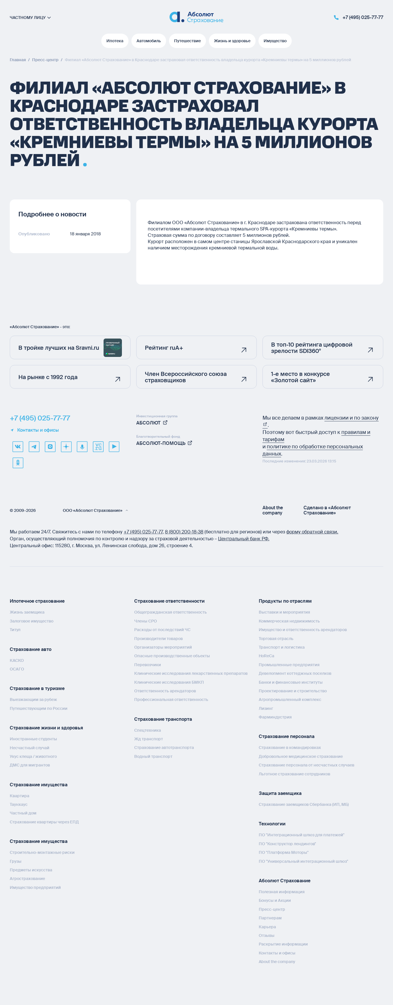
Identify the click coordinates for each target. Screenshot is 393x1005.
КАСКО (17, 660)
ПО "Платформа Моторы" (284, 852)
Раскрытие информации (283, 944)
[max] (50, 447)
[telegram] (34, 447)
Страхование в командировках (290, 747)
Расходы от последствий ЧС (162, 629)
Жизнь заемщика (27, 612)
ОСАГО (17, 669)
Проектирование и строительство (293, 690)
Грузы (16, 861)
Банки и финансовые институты (291, 682)
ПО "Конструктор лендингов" (287, 843)
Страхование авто (30, 649)
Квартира (19, 795)
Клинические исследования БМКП (169, 682)
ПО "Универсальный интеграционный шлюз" (303, 861)
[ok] (18, 463)
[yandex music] (82, 447)
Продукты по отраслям (285, 601)
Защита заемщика (280, 793)
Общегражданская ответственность (170, 612)
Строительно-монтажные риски (42, 852)
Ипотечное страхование (37, 601)
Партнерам (270, 918)
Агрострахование (27, 878)
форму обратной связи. (312, 532)
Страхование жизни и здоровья (46, 728)
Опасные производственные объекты (172, 655)
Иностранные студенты (33, 738)
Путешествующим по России (38, 708)
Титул (15, 629)
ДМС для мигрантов (30, 765)
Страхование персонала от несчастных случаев (306, 765)
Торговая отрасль (276, 638)
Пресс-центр (272, 909)
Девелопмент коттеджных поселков (295, 673)
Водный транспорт (153, 756)
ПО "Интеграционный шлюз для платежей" (302, 834)
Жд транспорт (148, 738)
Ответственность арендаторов (165, 690)
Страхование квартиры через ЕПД (44, 822)
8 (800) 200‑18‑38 (184, 532)
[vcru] (98, 447)
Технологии (272, 824)
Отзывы (267, 935)
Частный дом (23, 813)
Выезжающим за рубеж (33, 699)
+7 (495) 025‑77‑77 (143, 532)
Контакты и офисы (34, 430)
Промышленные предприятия (289, 664)
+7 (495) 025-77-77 (40, 418)
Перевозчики (147, 664)
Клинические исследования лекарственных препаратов (191, 673)
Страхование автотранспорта (164, 747)
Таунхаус (19, 804)
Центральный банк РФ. (243, 539)
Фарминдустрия (275, 717)
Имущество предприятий (35, 887)
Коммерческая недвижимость (289, 621)
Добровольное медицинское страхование (301, 756)
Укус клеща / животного (33, 756)
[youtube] (114, 447)
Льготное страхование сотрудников (294, 774)
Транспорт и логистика (282, 647)
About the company (272, 510)
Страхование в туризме (37, 688)
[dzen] (66, 447)
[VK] (18, 447)
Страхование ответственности (169, 601)
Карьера (267, 926)
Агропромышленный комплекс (290, 699)
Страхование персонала (286, 736)
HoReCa (266, 655)
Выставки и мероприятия (284, 612)
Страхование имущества (38, 785)
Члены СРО (145, 621)
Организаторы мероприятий (163, 647)
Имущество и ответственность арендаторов (303, 629)
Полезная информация (282, 891)
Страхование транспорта (163, 719)
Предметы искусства (31, 870)
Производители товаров (158, 638)
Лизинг (266, 708)
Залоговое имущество (31, 621)
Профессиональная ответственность (171, 699)
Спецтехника (147, 730)
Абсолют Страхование (284, 881)
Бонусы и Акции (275, 900)
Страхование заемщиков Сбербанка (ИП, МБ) (304, 804)
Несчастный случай (29, 747)
